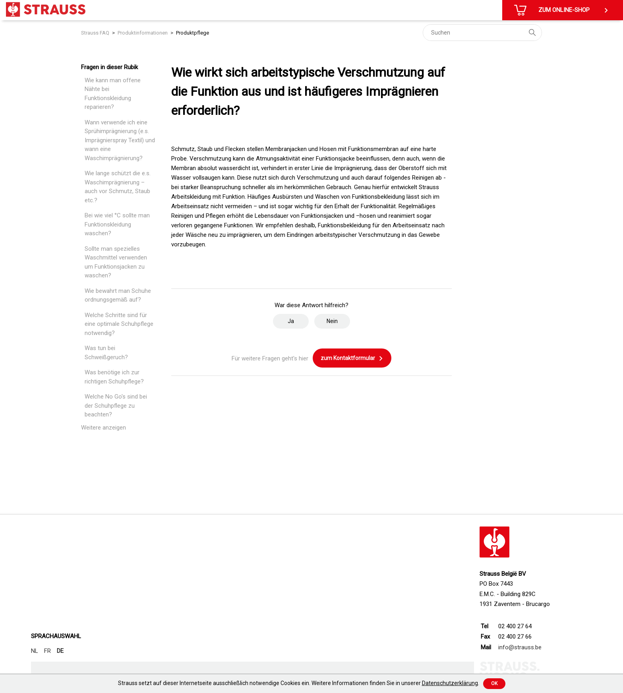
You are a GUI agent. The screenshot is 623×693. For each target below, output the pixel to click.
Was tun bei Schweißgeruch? (106, 353)
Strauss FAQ (95, 33)
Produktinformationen (143, 33)
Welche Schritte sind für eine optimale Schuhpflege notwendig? (119, 324)
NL (34, 650)
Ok (494, 683)
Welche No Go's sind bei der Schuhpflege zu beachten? (116, 405)
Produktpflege (192, 33)
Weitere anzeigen (103, 427)
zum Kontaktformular (352, 358)
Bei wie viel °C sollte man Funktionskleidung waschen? (117, 224)
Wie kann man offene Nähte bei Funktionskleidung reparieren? (113, 94)
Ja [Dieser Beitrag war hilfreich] (291, 321)
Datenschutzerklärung (450, 683)
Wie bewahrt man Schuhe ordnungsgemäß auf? (118, 295)
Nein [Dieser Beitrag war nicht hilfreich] (332, 321)
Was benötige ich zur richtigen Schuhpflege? (114, 377)
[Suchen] (482, 33)
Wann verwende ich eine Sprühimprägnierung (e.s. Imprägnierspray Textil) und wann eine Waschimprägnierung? (120, 140)
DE (60, 650)
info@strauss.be (520, 647)
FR (47, 650)
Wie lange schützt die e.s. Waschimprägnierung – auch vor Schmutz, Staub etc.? (118, 187)
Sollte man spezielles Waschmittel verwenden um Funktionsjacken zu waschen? (116, 262)
